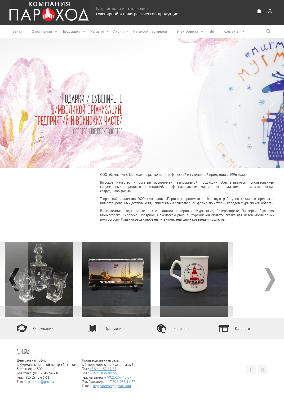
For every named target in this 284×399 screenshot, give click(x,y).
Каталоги (242, 328)
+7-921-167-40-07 (117, 377)
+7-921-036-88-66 (103, 373)
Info (211, 31)
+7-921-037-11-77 (121, 381)
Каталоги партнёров (150, 31)
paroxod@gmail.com (43, 381)
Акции (118, 31)
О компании (42, 31)
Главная (15, 31)
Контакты (231, 31)
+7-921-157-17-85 (102, 369)
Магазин (97, 31)
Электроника (187, 31)
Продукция (71, 31)
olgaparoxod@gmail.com (112, 386)
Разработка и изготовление (137, 11)
